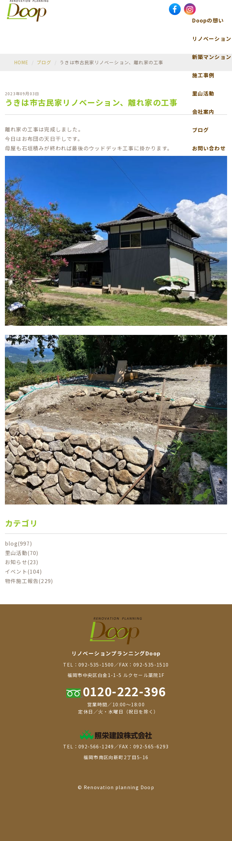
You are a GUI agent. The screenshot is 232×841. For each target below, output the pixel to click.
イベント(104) (23, 571)
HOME (21, 62)
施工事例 (203, 75)
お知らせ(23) (22, 562)
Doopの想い (208, 20)
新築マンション (211, 57)
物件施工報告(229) (29, 581)
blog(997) (18, 543)
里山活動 (203, 93)
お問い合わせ (209, 148)
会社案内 (203, 111)
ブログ (200, 130)
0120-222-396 (116, 691)
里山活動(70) (22, 553)
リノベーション (211, 38)
